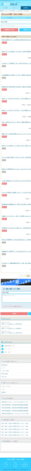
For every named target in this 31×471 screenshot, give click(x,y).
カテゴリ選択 (19, 10)
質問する (26, 8)
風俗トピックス (15, 7)
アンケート (6, 466)
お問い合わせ (24, 466)
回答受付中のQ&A (9, 29)
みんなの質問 (5, 7)
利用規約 (15, 462)
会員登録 (14, 313)
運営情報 (15, 466)
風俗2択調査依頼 (25, 464)
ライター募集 (5, 464)
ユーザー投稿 (15, 464)
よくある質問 (24, 462)
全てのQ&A (9, 17)
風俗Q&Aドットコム (4, 10)
